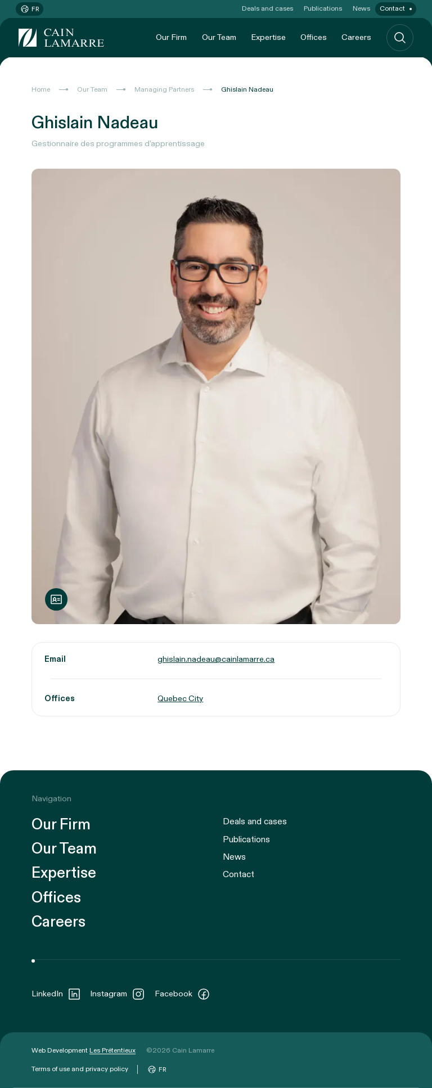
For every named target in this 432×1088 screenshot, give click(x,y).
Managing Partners (164, 89)
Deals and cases (267, 8)
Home (41, 89)
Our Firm (171, 37)
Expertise (268, 37)
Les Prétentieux (112, 1050)
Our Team (219, 37)
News (361, 8)
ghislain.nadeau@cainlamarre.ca (216, 659)
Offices (313, 37)
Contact (392, 8)
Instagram (117, 994)
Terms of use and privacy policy (80, 1068)
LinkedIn (56, 994)
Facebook (182, 994)
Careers (356, 37)
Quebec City (180, 698)
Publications (323, 8)
